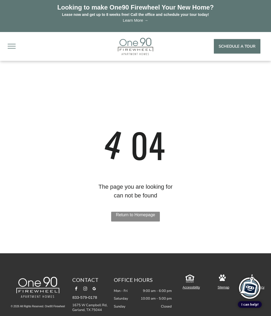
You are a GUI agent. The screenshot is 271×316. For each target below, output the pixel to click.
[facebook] (76, 289)
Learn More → (135, 20)
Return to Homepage (135, 215)
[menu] (12, 46)
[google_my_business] (94, 289)
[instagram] (85, 289)
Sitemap (223, 287)
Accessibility (191, 287)
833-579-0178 (84, 297)
